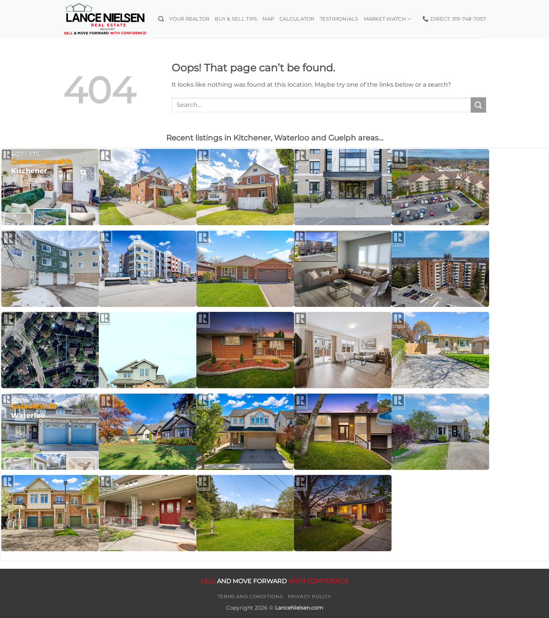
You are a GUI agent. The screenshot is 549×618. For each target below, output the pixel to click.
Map (268, 19)
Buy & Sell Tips (236, 19)
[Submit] (478, 104)
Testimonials (339, 19)
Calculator (297, 19)
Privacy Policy (310, 596)
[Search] (161, 19)
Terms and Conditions (250, 596)
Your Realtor (189, 19)
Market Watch (387, 19)
